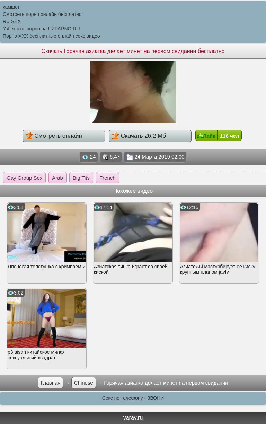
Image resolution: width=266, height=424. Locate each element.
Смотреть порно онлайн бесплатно (42, 14)
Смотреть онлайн (53, 135)
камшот (11, 7)
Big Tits (81, 178)
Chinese (83, 383)
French (107, 178)
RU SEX (12, 21)
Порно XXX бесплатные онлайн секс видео (51, 36)
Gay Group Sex (24, 178)
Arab (57, 178)
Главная (50, 383)
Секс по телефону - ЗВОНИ (133, 398)
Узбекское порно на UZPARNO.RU (41, 28)
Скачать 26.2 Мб (139, 135)
